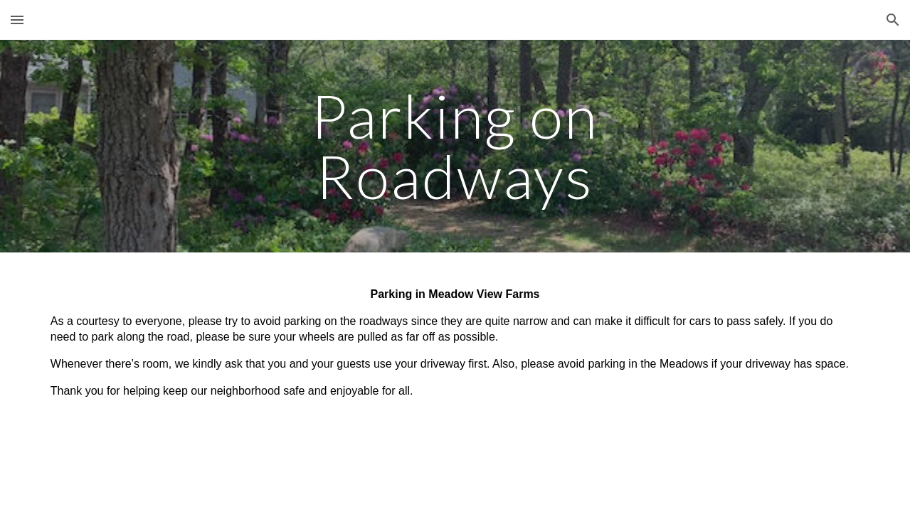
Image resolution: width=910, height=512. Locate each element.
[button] (17, 19)
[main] (455, 146)
